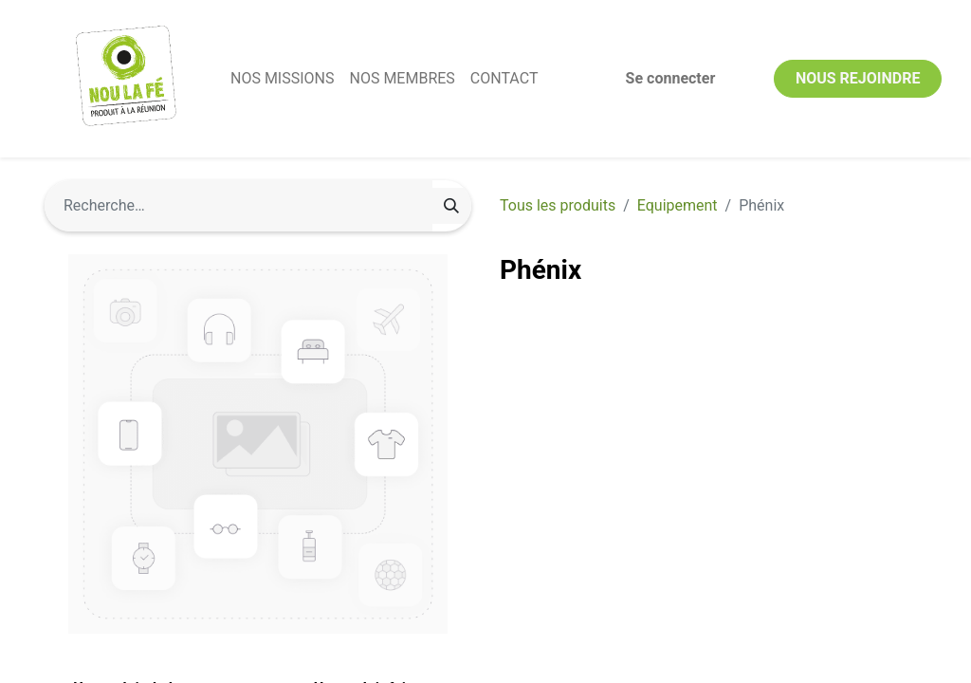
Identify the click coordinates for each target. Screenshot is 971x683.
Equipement (677, 205)
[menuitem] (282, 79)
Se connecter (671, 78)
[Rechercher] (451, 206)
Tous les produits (557, 205)
